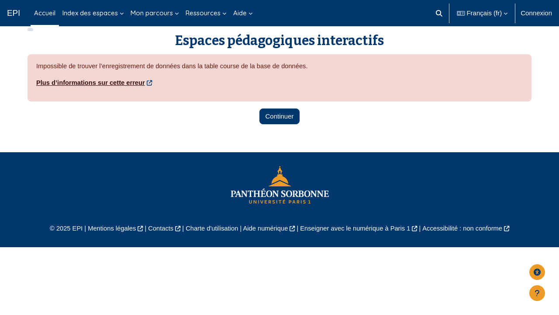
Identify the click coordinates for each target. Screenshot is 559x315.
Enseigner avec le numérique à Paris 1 (357, 241)
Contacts (158, 241)
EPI (13, 13)
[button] (439, 13)
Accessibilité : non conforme (467, 241)
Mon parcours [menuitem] (152, 13)
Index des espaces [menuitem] (90, 13)
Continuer (279, 129)
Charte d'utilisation (210, 241)
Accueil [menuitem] (44, 13)
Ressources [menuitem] (203, 13)
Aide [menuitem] (240, 13)
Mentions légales (107, 241)
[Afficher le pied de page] (537, 293)
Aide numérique (265, 241)
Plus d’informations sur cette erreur (91, 95)
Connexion (536, 13)
